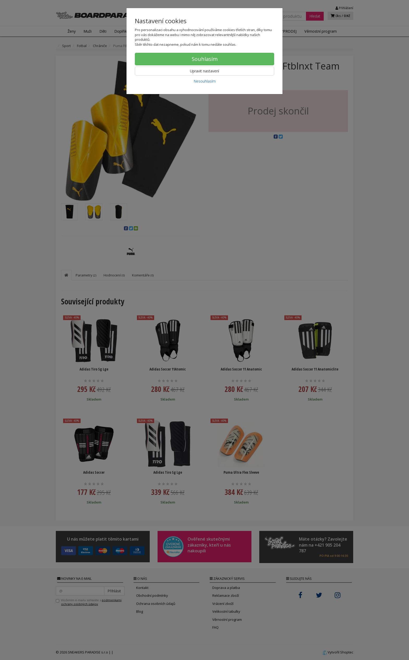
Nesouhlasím (205, 81)
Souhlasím (205, 58)
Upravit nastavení (204, 70)
